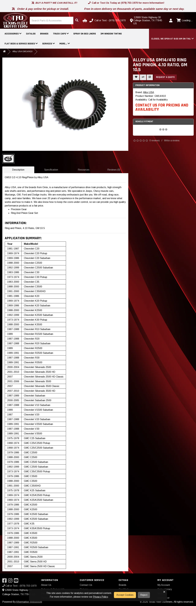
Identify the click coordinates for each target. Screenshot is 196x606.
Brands (44, 33)
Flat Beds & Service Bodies (21, 43)
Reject (143, 595)
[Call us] (107, 20)
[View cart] (184, 20)
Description (18, 169)
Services (48, 43)
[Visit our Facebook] (5, 581)
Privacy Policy (100, 596)
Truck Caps (61, 33)
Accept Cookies (125, 595)
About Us (46, 585)
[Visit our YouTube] (17, 581)
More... (64, 43)
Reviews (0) (113, 169)
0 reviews (154, 140)
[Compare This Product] (143, 77)
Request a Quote (165, 77)
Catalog (31, 33)
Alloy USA (148, 92)
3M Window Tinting (111, 33)
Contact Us (86, 585)
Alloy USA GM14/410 (22, 51)
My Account (163, 585)
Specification (51, 169)
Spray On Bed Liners (84, 33)
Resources (83, 169)
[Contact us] (148, 20)
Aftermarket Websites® (29, 601)
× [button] (164, 591)
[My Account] (171, 20)
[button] (172, 39)
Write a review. (172, 140)
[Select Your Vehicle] (84, 20)
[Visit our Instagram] (11, 581)
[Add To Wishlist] (136, 77)
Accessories (13, 33)
